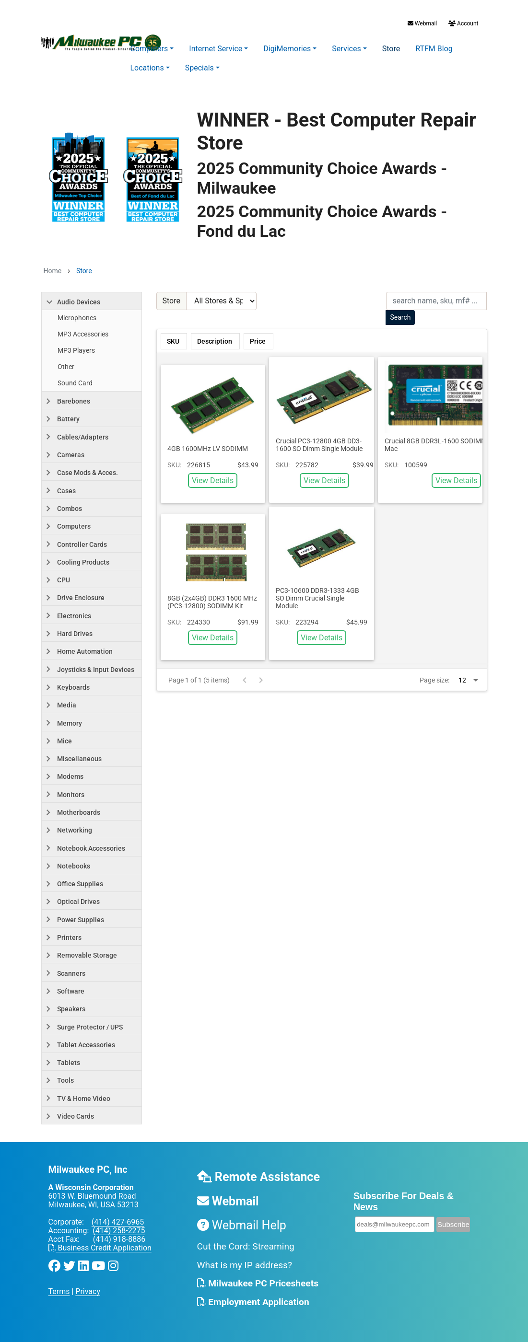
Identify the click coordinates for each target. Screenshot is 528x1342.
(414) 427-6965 (118, 1221)
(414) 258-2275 (119, 1230)
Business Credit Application (100, 1247)
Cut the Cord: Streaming (245, 1246)
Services (346, 48)
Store (391, 48)
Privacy (87, 1291)
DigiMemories (287, 48)
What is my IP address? (245, 1265)
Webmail (422, 23)
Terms (59, 1291)
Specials (199, 67)
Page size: (434, 680)
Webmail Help (242, 1225)
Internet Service (215, 48)
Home (53, 271)
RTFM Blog (434, 48)
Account (462, 23)
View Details (213, 480)
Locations (147, 67)
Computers (149, 48)
